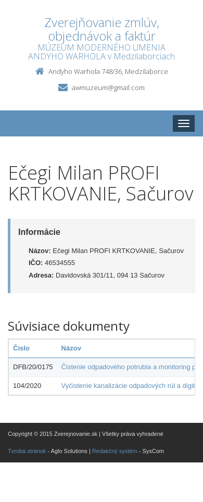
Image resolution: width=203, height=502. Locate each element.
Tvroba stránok (27, 451)
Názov (71, 348)
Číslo (21, 348)
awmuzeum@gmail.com (108, 87)
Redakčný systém (114, 451)
